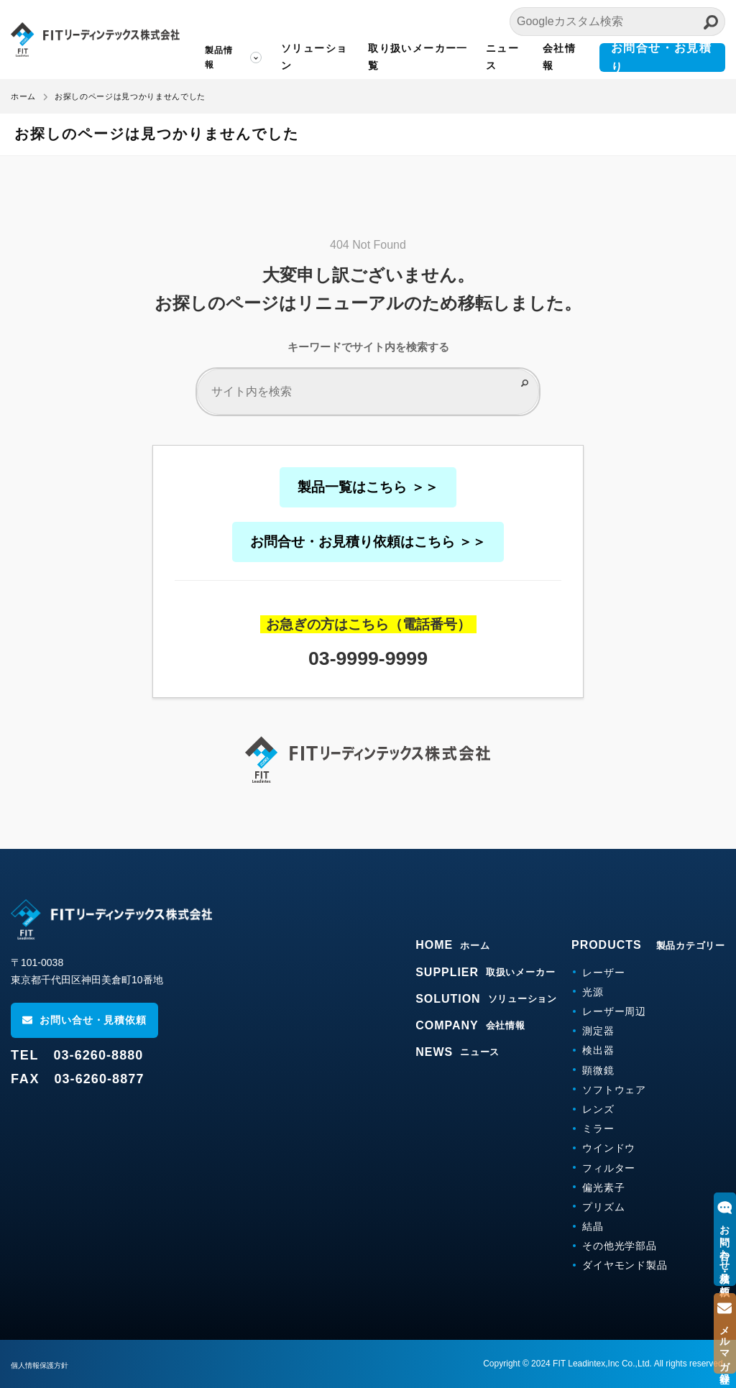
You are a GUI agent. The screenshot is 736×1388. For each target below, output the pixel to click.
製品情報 (219, 57)
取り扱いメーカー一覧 (418, 56)
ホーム (23, 96)
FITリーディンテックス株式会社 (95, 39)
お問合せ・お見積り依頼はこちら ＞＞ (368, 541)
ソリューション (314, 56)
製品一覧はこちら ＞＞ (368, 487)
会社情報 (559, 56)
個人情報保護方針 (45, 1365)
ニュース (502, 56)
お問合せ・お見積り (661, 57)
